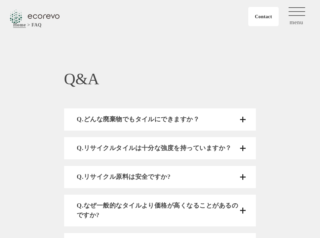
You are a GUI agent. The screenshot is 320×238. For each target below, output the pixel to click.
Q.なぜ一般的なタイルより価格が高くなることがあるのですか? (157, 210)
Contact (263, 16)
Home (19, 24)
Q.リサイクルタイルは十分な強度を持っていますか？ (154, 147)
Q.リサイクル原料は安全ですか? (124, 176)
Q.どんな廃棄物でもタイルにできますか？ (138, 119)
